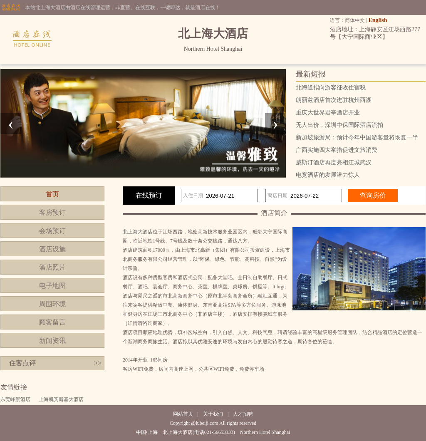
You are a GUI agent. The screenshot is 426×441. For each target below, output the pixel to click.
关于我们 (213, 414)
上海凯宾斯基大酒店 (61, 399)
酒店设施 (52, 249)
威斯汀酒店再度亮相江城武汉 (334, 162)
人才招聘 (243, 414)
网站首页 (183, 414)
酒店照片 (52, 267)
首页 (52, 194)
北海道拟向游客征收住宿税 (331, 87)
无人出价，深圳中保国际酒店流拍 (339, 125)
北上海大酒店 (138, 232)
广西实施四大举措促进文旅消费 (336, 150)
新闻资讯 (52, 340)
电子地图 (52, 285)
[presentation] (10, 123)
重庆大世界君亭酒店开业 (328, 112)
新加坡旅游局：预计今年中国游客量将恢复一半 (357, 137)
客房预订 (52, 212)
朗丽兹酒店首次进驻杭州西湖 (334, 100)
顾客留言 (52, 322)
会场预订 (52, 230)
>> (98, 363)
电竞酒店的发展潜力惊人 (328, 175)
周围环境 (52, 303)
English (377, 20)
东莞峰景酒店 (15, 399)
